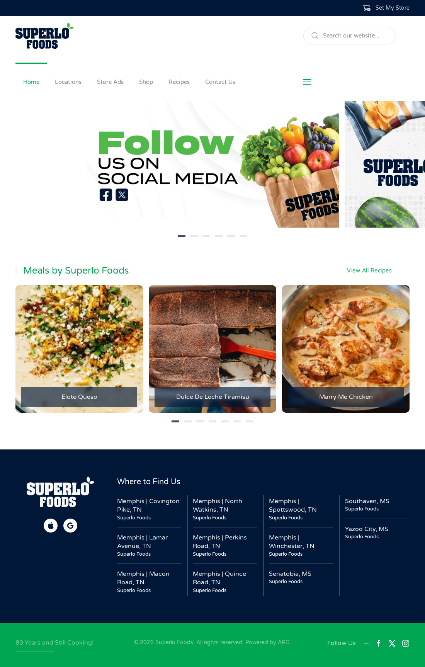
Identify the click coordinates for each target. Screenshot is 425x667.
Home (31, 81)
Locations (68, 81)
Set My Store (393, 8)
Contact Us (220, 81)
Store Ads (110, 81)
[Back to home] (44, 35)
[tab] (181, 236)
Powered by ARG (267, 642)
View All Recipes (369, 270)
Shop (146, 81)
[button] (386, 8)
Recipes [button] (179, 81)
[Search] (349, 35)
